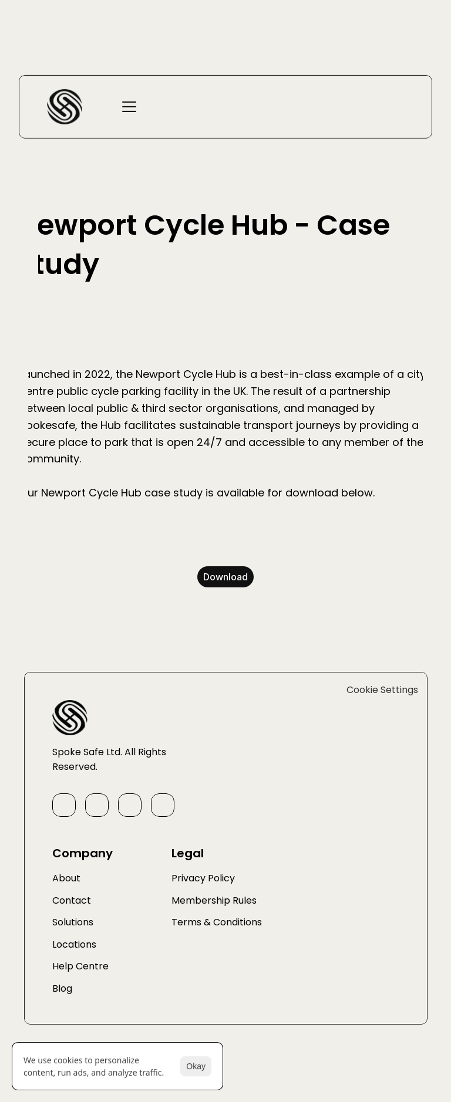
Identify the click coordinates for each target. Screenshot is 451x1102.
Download (225, 577)
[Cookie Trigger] (382, 751)
